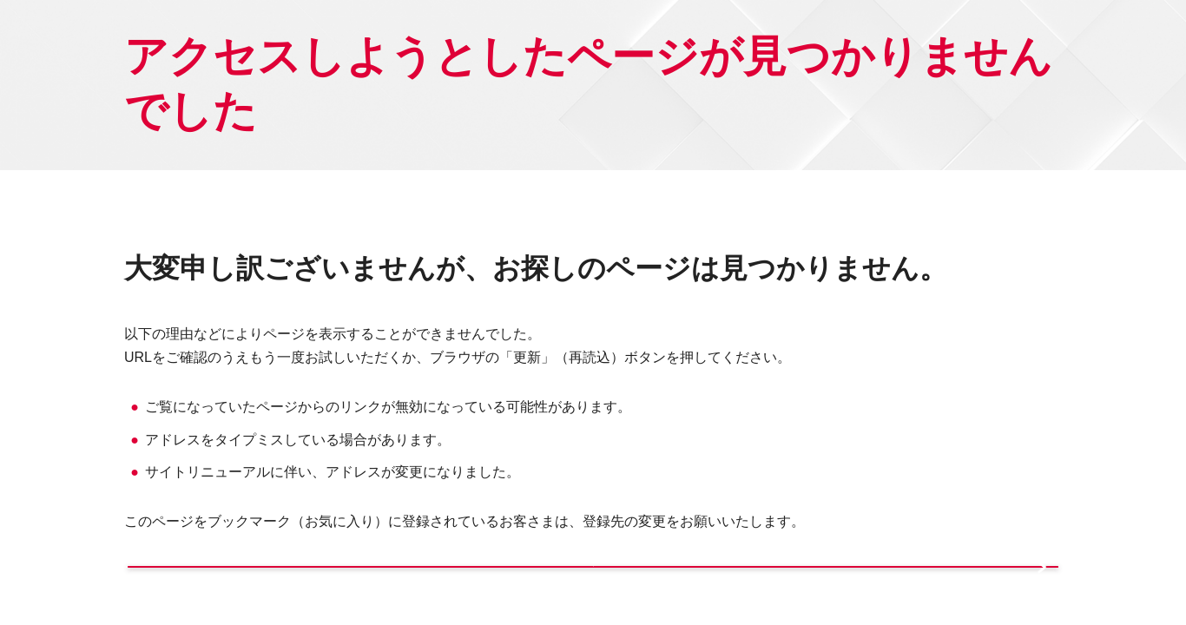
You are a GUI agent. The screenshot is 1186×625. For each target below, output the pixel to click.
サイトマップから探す (832, 592)
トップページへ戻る (350, 592)
